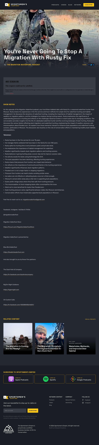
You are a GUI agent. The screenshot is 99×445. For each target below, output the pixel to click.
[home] (16, 4)
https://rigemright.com (11, 290)
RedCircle (11, 93)
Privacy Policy (26, 416)
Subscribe (89, 5)
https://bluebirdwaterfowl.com (13, 252)
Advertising (69, 402)
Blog (70, 5)
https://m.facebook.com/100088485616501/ (18, 305)
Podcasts (55, 5)
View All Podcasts (90, 319)
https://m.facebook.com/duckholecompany (18, 274)
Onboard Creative (60, 428)
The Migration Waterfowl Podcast (23, 65)
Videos (63, 5)
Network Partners (70, 400)
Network (77, 5)
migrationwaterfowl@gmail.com (34, 199)
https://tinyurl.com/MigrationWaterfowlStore (18, 227)
